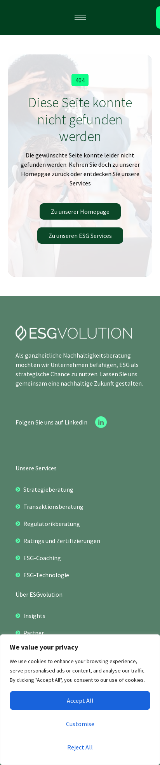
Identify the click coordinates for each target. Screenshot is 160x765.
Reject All (80, 747)
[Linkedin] (101, 422)
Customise (80, 724)
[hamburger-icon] (80, 17)
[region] (80, 699)
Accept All (80, 700)
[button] (80, 80)
